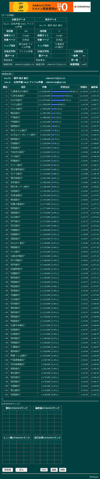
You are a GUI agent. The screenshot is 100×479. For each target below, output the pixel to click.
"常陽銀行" (15, 161)
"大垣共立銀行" (17, 152)
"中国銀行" (15, 122)
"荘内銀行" (15, 303)
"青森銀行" (15, 321)
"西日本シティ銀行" (20, 187)
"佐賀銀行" (15, 329)
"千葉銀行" (15, 117)
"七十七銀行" (16, 174)
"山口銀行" (15, 217)
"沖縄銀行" (15, 230)
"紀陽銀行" (15, 234)
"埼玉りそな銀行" (18, 130)
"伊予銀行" (15, 221)
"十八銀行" (15, 252)
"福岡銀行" (15, 126)
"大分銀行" (15, 299)
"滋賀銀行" (15, 213)
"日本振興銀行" (17, 364)
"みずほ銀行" (16, 100)
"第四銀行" (15, 200)
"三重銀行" (15, 347)
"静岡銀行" (15, 139)
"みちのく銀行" (17, 243)
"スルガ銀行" (16, 109)
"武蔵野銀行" (16, 269)
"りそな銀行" (16, 104)
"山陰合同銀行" (17, 256)
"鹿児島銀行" (16, 178)
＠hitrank (93, 477)
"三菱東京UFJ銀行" (19, 91)
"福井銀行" (15, 312)
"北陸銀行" (15, 191)
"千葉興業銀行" (17, 360)
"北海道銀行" (16, 195)
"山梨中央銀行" (17, 325)
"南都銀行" (15, 247)
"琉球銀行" (15, 290)
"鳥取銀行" (15, 368)
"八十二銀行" (16, 165)
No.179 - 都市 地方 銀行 (50, 25)
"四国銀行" (15, 282)
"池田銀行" (15, 239)
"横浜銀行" (15, 113)
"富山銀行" (15, 390)
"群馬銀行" (15, 208)
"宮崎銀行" (15, 342)
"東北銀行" (15, 373)
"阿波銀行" (15, 286)
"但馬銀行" (15, 394)
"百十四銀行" (16, 260)
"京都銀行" (15, 143)
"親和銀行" (15, 351)
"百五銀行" (15, 226)
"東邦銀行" (15, 308)
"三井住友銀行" (17, 96)
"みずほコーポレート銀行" (23, 135)
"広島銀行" (15, 148)
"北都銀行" (15, 386)
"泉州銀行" (15, 338)
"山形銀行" (15, 334)
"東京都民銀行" (17, 169)
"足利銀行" (15, 182)
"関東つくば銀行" (18, 355)
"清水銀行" (15, 377)
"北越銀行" (15, 295)
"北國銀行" (15, 273)
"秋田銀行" (15, 277)
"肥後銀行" (15, 316)
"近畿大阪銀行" (17, 204)
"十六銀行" (15, 156)
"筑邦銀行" (15, 381)
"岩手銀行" (15, 264)
